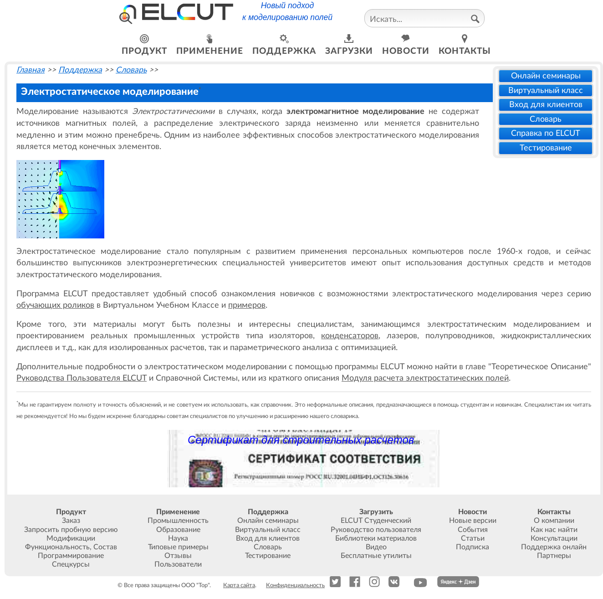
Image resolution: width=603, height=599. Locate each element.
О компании (554, 520)
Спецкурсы (71, 564)
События (473, 529)
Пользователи (178, 564)
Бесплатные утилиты (376, 555)
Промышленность (178, 520)
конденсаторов (349, 336)
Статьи (473, 538)
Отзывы (178, 555)
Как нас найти (554, 529)
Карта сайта (239, 585)
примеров (247, 305)
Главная (30, 70)
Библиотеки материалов (376, 538)
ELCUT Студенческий (376, 520)
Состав (105, 547)
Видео (376, 547)
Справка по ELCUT (545, 133)
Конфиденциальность (295, 585)
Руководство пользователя (376, 529)
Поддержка (80, 70)
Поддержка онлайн (554, 547)
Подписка (472, 547)
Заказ (71, 520)
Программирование (71, 555)
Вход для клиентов (546, 104)
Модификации (70, 538)
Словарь (546, 119)
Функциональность (57, 547)
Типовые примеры (178, 547)
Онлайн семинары (546, 76)
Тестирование (546, 148)
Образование (178, 529)
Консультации (554, 538)
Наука (178, 538)
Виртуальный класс (545, 90)
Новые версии (472, 520)
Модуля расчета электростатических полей (425, 378)
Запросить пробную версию (71, 529)
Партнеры (554, 555)
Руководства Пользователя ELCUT (81, 378)
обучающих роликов (55, 305)
